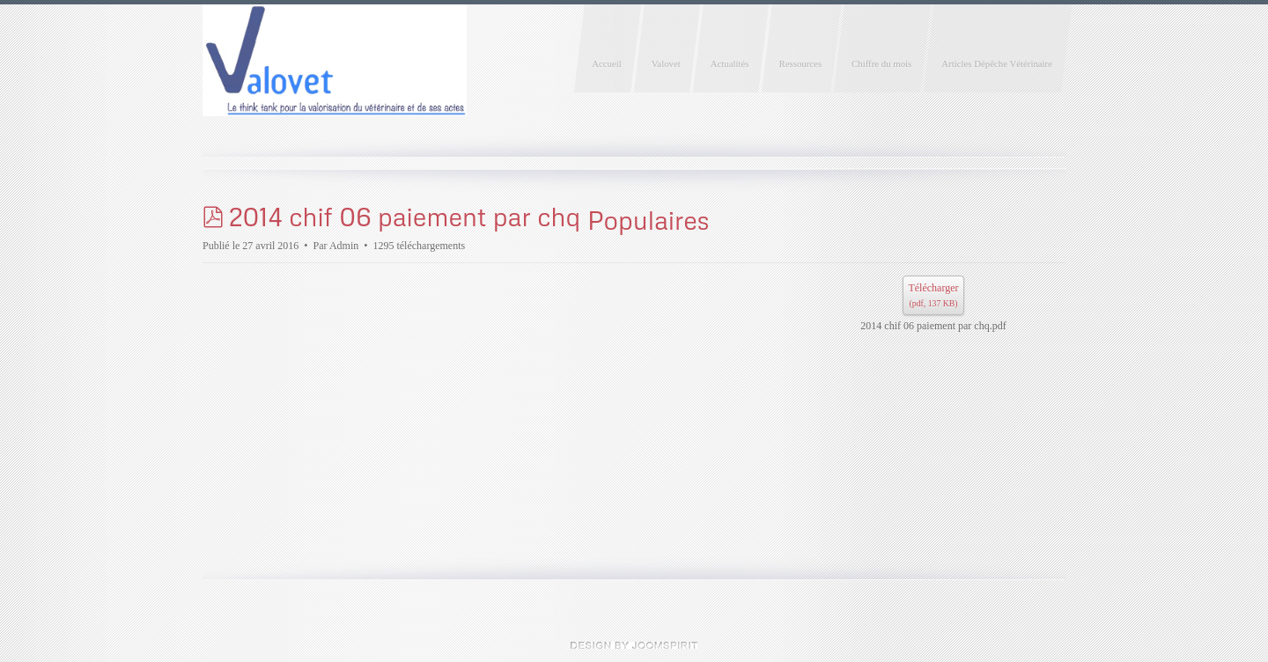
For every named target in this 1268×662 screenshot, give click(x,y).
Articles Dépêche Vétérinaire (996, 63)
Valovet (666, 63)
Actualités (730, 63)
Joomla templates (634, 645)
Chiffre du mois (881, 63)
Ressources (800, 63)
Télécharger (933, 297)
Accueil (607, 63)
